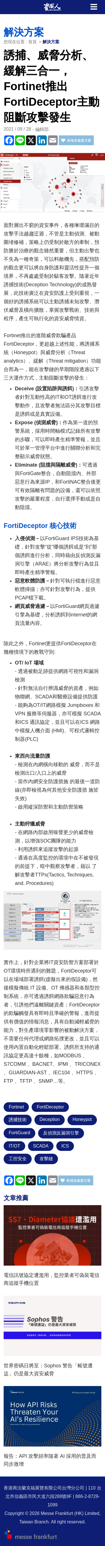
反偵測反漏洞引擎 (61, 1133)
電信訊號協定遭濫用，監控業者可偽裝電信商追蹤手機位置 (51, 1279)
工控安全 (18, 1158)
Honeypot (82, 1119)
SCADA (40, 1146)
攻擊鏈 (46, 1158)
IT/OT (14, 1146)
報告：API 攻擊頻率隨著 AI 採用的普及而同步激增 (50, 1460)
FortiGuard (19, 1132)
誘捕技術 (18, 1119)
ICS (65, 1146)
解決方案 (51, 41)
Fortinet (16, 1107)
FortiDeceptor (50, 1107)
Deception (49, 1119)
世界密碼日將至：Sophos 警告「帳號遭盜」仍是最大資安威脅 (48, 1369)
